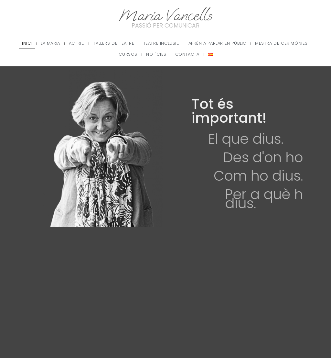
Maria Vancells (165, 15)
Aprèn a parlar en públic (217, 43)
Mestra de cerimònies (281, 43)
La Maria (50, 43)
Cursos (128, 54)
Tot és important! (237, 111)
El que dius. (259, 139)
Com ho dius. (274, 175)
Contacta (187, 54)
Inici (27, 43)
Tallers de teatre (113, 43)
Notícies (156, 54)
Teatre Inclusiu (161, 43)
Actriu (77, 43)
